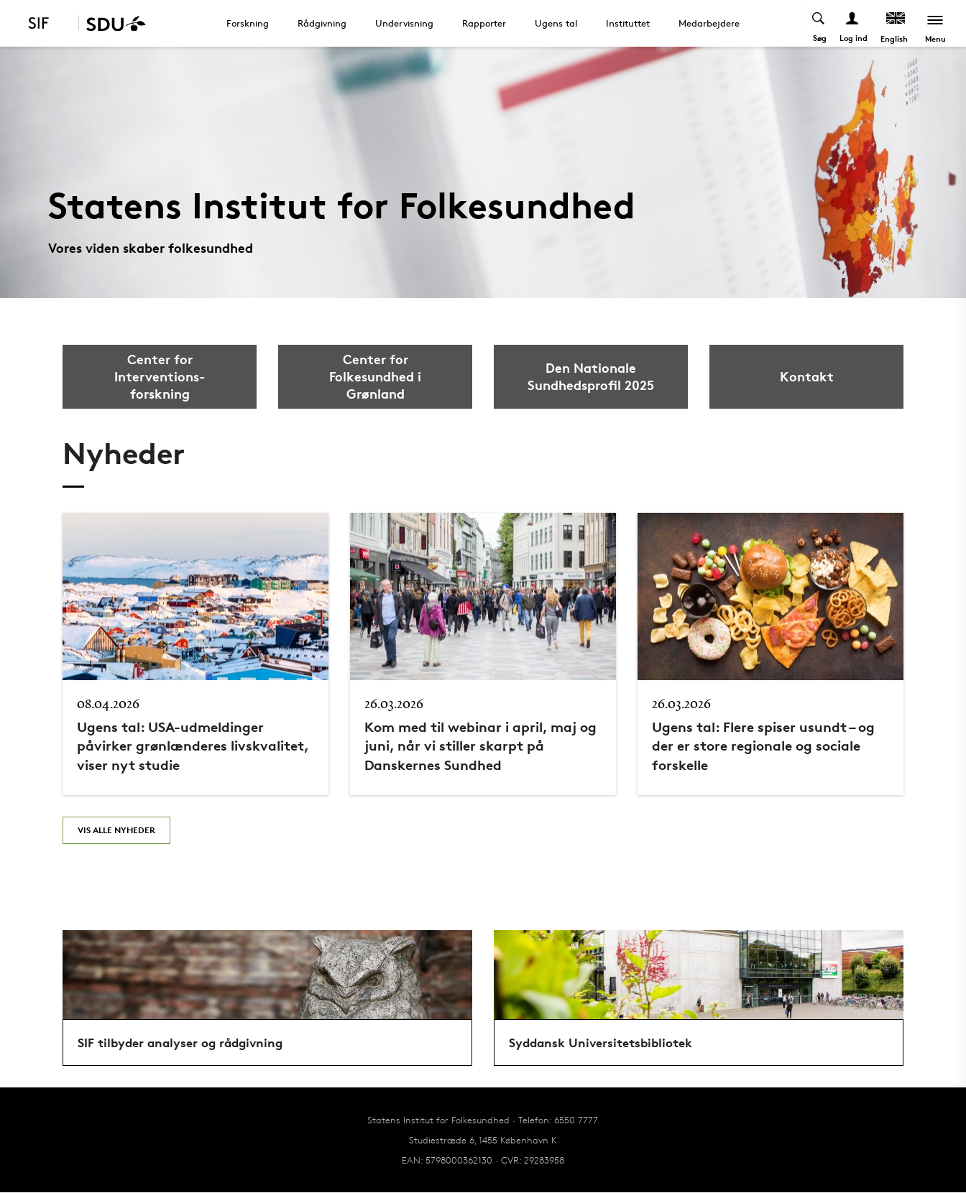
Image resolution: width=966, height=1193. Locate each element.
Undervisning (404, 23)
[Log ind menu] (852, 23)
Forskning (247, 23)
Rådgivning (322, 23)
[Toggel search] (819, 23)
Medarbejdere (709, 23)
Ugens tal (556, 23)
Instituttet (628, 23)
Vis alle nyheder (116, 830)
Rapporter (484, 23)
